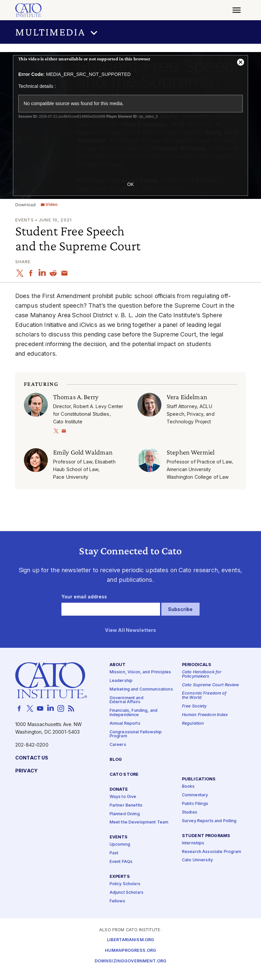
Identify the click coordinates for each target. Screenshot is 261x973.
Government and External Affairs (126, 700)
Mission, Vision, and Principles (140, 672)
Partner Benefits (126, 805)
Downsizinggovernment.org (130, 961)
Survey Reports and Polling (209, 821)
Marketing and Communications (141, 689)
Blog (116, 760)
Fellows (117, 901)
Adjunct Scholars (126, 892)
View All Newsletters (130, 630)
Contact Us (31, 757)
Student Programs (206, 835)
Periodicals (197, 664)
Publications (199, 779)
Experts (120, 877)
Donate (119, 789)
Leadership (121, 680)
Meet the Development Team (139, 822)
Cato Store (124, 774)
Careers (118, 745)
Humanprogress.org (130, 950)
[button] (130, 32)
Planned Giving (125, 814)
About (118, 664)
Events (119, 837)
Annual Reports (125, 723)
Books (188, 786)
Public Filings (195, 803)
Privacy (26, 770)
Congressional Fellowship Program (136, 734)
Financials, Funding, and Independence (133, 712)
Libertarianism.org (130, 940)
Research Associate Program (211, 851)
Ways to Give (123, 796)
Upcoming (120, 844)
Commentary (195, 795)
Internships (193, 843)
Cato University (197, 860)
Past (114, 853)
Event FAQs (121, 862)
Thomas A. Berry (76, 396)
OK (130, 184)
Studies (189, 812)
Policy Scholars (125, 884)
